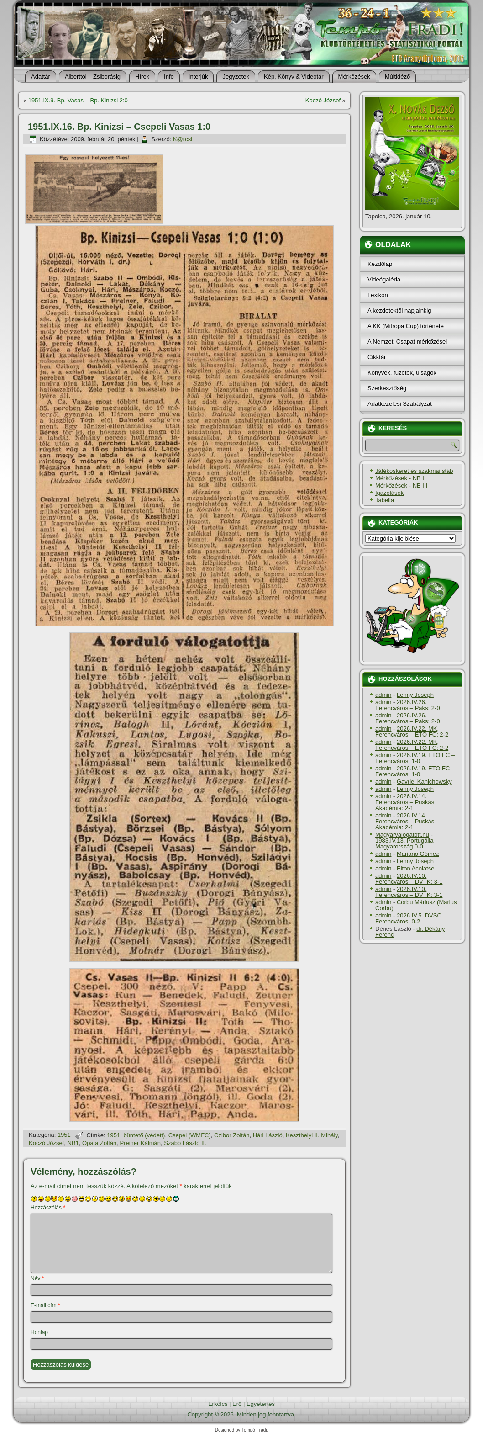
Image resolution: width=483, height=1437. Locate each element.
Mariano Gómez (418, 853)
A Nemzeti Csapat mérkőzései (407, 341)
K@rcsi (182, 139)
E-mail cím (45, 1305)
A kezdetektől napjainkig (399, 310)
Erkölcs (218, 1403)
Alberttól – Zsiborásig (93, 76)
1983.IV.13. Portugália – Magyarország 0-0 (406, 843)
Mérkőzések (354, 76)
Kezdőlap (380, 263)
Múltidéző (397, 76)
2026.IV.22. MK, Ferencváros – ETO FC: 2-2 (411, 731)
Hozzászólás (48, 1207)
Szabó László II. (185, 1143)
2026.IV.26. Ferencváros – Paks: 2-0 (407, 705)
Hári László (268, 1135)
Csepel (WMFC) (189, 1135)
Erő (237, 1403)
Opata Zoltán (99, 1143)
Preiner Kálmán (140, 1143)
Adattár (40, 76)
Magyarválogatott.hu (402, 834)
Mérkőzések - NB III (401, 485)
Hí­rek (142, 76)
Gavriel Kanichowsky (424, 781)
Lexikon (378, 295)
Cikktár (377, 357)
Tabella (384, 500)
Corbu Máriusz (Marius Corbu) (416, 905)
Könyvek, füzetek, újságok (402, 372)
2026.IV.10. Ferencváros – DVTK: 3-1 (408, 878)
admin (383, 694)
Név (37, 1278)
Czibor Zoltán (231, 1135)
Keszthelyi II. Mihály (312, 1135)
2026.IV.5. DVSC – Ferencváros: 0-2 (410, 918)
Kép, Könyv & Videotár (294, 76)
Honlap (39, 1332)
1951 (64, 1135)
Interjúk (198, 76)
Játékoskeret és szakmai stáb (414, 470)
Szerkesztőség (387, 388)
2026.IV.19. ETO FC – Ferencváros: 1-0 (415, 758)
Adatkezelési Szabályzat (400, 403)
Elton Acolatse (415, 868)
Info (169, 76)
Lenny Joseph (415, 694)
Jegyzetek (235, 76)
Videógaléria (384, 279)
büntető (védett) (144, 1135)
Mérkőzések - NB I (399, 478)
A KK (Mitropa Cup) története (406, 326)
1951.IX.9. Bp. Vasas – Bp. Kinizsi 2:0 (78, 100)
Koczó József (323, 100)
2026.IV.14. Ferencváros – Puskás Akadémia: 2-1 (404, 802)
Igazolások (389, 492)
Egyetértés (261, 1403)
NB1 (73, 1143)
